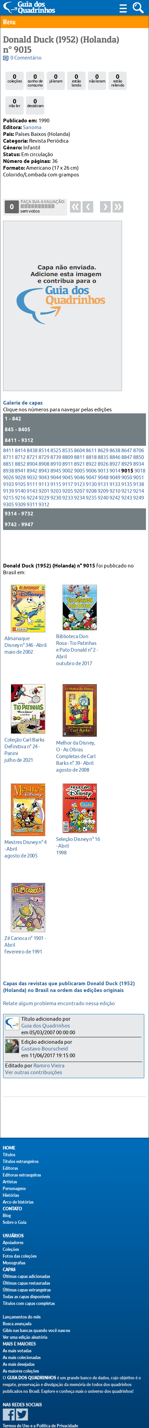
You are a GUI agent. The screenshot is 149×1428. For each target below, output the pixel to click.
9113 (44, 479)
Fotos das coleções (19, 1256)
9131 (103, 479)
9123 (79, 479)
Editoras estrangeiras (22, 1175)
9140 (20, 485)
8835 (103, 452)
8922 (91, 458)
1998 (78, 836)
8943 (44, 465)
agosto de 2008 (78, 746)
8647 (126, 445)
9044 (55, 472)
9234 (79, 492)
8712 (20, 452)
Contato (12, 1208)
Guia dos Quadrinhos (45, 1026)
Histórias (11, 1195)
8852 (20, 458)
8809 (67, 452)
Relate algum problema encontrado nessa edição (59, 1003)
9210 (114, 485)
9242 (114, 492)
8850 (138, 452)
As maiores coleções (21, 1371)
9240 (103, 492)
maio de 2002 (26, 635)
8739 (55, 452)
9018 (139, 465)
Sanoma (32, 127)
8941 (20, 465)
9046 (79, 472)
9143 (32, 485)
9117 (67, 479)
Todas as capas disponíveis (26, 1296)
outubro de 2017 (78, 640)
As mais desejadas (18, 1364)
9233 (67, 492)
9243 (126, 492)
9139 (8, 485)
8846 (114, 452)
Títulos (9, 1154)
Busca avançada (17, 1323)
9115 (55, 479)
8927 (114, 458)
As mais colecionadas (22, 1357)
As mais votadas (17, 1350)
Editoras (10, 1168)
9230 (55, 492)
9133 (114, 479)
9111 (32, 479)
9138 (138, 479)
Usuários (13, 1235)
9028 (20, 472)
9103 (8, 479)
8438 (32, 445)
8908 (44, 458)
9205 (67, 485)
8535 (67, 445)
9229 (44, 492)
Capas (9, 1269)
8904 (32, 458)
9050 (126, 472)
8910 (55, 458)
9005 (79, 465)
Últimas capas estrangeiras (27, 1289)
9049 (114, 472)
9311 (32, 499)
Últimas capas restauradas (26, 1283)
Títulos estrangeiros (21, 1161)
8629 (103, 445)
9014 (114, 465)
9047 (91, 472)
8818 (91, 452)
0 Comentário (26, 58)
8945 (55, 465)
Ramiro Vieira (49, 1066)
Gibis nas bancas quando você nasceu (36, 1330)
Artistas (10, 1181)
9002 (67, 465)
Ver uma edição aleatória (25, 1337)
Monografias (14, 1262)
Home (9, 1148)
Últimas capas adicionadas (26, 1276)
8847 (126, 452)
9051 (138, 472)
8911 (67, 458)
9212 (126, 485)
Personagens (14, 1188)
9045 (67, 472)
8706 (138, 445)
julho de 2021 (26, 740)
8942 (32, 465)
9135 (126, 479)
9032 (32, 472)
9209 (103, 485)
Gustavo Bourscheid (44, 1049)
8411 (8, 445)
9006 (91, 465)
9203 (55, 485)
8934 (138, 458)
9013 (103, 465)
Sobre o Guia (14, 1222)
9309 (20, 499)
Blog (7, 1215)
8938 (8, 465)
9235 (91, 492)
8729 (44, 452)
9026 (8, 472)
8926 (103, 458)
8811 (79, 452)
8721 (32, 452)
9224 (32, 492)
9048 (103, 472)
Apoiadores (13, 1242)
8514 (44, 445)
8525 (55, 445)
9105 (20, 479)
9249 (138, 492)
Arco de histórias (18, 1202)
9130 (91, 479)
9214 (138, 485)
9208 (91, 485)
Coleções (11, 1249)
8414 (20, 445)
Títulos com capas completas (29, 1303)
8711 (8, 452)
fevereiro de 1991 (26, 935)
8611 (91, 445)
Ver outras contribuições (33, 1072)
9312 (44, 499)
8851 (8, 458)
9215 (8, 492)
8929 (126, 458)
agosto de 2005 (26, 839)
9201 (44, 485)
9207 (79, 485)
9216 (20, 492)
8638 (114, 445)
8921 (79, 458)
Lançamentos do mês (22, 1317)
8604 (79, 445)
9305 (8, 499)
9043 (44, 472)
